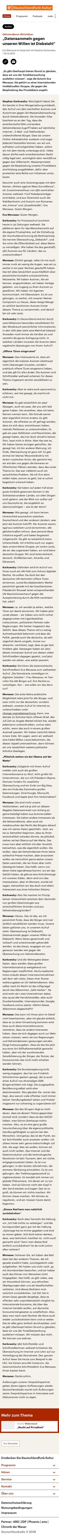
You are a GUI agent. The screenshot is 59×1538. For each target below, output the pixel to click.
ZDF (24, 1521)
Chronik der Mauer (13, 1526)
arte (45, 1521)
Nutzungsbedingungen (16, 1507)
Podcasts (37, 16)
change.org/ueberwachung (19, 713)
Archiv (8, 26)
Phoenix (35, 1521)
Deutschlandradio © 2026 (18, 1531)
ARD (17, 1521)
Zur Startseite (10, 1443)
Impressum (9, 1512)
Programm (22, 16)
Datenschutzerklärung (16, 1502)
